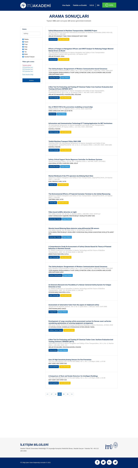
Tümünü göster (26, 65)
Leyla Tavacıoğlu (54, 257)
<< (47, 394)
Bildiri (26, 54)
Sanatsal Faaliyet (29, 57)
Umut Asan (52, 114)
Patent (26, 42)
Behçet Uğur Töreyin (55, 219)
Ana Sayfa (66, 5)
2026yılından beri (27, 67)
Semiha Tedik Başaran (55, 275)
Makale (26, 39)
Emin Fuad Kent (53, 366)
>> (72, 394)
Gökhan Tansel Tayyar (55, 330)
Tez (25, 52)
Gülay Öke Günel (54, 77)
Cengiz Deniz (53, 312)
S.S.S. (92, 5)
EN (98, 5)
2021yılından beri (27, 71)
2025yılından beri (27, 69)
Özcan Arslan (53, 39)
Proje (26, 44)
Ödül (25, 49)
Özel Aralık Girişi (27, 74)
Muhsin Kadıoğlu (54, 97)
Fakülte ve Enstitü (80, 5)
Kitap (25, 47)
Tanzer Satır (52, 184)
